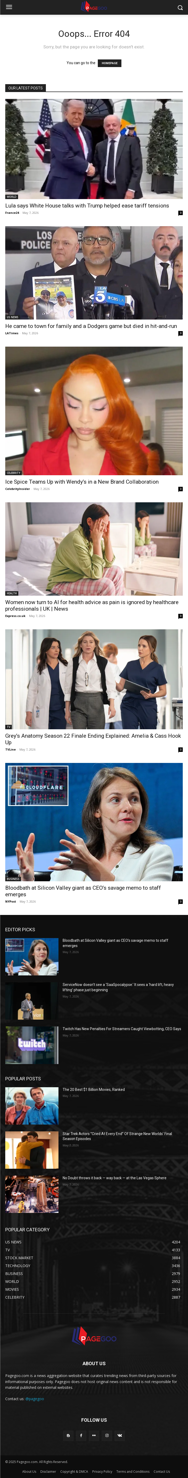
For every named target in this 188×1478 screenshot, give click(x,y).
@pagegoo (34, 1398)
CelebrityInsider (17, 489)
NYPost (10, 901)
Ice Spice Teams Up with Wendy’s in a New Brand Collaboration (82, 482)
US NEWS (12, 317)
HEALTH (12, 593)
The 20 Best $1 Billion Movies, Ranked (94, 1089)
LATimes (11, 333)
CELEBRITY (13, 473)
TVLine (10, 749)
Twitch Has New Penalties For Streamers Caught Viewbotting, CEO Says (122, 1029)
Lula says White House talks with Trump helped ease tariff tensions (87, 206)
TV (8, 727)
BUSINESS (13, 879)
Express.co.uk (15, 616)
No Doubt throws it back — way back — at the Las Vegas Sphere (114, 1178)
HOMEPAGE (109, 63)
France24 (12, 213)
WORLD (12, 197)
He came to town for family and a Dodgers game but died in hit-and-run (91, 326)
